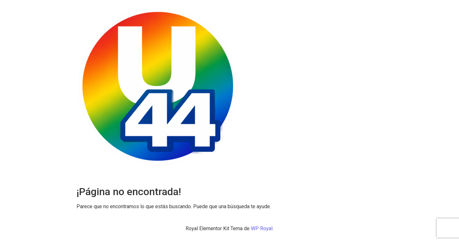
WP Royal (262, 228)
